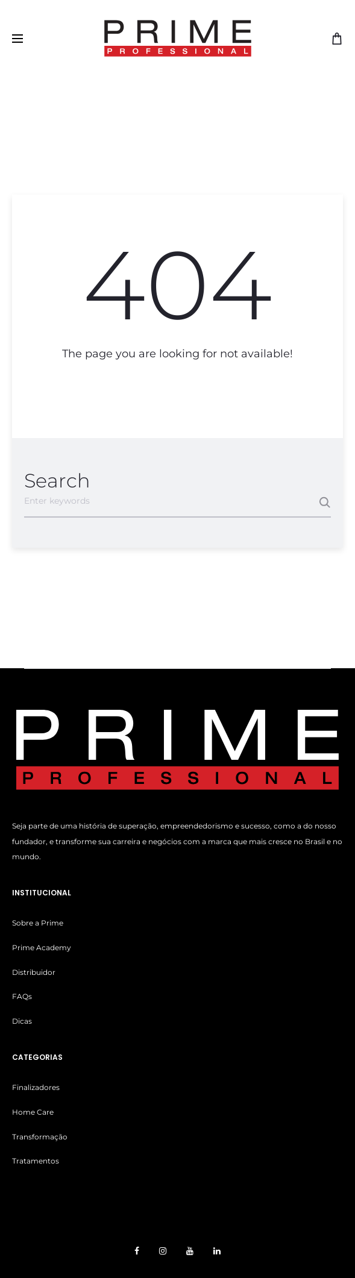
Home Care (33, 1112)
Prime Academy (41, 947)
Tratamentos (35, 1160)
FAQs (22, 996)
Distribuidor (33, 972)
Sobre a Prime (37, 922)
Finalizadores (36, 1087)
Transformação (40, 1136)
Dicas (22, 1021)
